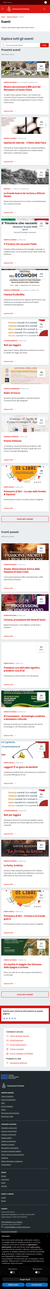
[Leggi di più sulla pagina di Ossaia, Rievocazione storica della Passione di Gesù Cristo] (10, 588)
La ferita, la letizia (13, 865)
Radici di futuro (12, 392)
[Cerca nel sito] (44, 8)
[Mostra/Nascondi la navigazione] (2, 9)
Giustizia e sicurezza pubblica (11, 1151)
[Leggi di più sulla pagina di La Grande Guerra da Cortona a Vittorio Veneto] (10, 212)
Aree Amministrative (8, 1099)
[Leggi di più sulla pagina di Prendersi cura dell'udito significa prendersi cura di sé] (10, 685)
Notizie (3, 1176)
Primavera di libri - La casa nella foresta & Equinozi (25, 493)
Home (3, 17)
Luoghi (3, 1197)
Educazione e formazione (9, 1148)
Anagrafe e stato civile (9, 1128)
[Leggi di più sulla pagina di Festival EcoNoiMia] (10, 313)
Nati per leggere (12, 344)
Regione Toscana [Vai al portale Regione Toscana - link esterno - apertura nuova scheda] (7, 2)
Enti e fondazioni (7, 1106)
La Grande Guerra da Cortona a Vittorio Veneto (24, 194)
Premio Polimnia (12, 440)
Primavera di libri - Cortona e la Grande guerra (24, 917)
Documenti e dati (7, 1116)
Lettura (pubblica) (10, 340)
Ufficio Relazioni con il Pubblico (11, 1222)
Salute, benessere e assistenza (12, 1161)
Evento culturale (10, 82)
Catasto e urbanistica (8, 1141)
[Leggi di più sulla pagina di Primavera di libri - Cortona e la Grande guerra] (10, 933)
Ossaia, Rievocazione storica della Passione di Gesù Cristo (22, 570)
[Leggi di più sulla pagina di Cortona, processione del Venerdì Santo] (10, 636)
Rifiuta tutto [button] (13, 1285)
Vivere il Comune (12, 17)
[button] (47, 1236)
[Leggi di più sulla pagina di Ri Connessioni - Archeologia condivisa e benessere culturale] (10, 735)
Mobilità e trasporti (7, 1144)
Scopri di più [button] (25, 1279)
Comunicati (5, 1179)
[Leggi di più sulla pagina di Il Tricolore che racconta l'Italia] (10, 263)
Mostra (6, 189)
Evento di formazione (12, 290)
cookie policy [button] (35, 1247)
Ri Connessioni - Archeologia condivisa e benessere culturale (24, 717)
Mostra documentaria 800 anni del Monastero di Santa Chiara (22, 88)
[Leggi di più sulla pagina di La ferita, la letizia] (10, 884)
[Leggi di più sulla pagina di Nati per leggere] (10, 361)
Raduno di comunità (11, 436)
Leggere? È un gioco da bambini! (21, 766)
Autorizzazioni (6, 1164)
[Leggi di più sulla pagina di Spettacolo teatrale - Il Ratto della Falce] (10, 162)
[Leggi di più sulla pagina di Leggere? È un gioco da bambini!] (10, 783)
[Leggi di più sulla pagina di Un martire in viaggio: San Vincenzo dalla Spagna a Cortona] (10, 984)
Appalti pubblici (6, 1138)
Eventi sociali (9, 487)
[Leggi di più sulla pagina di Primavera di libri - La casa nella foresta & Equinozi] (10, 508)
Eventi (3, 1201)
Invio (44, 45)
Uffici (3, 1103)
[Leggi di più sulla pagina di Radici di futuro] (10, 409)
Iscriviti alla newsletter (9, 1231)
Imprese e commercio (8, 1134)
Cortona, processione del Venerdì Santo (25, 619)
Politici (3, 1109)
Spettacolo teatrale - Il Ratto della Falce (25, 142)
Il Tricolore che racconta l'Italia (20, 243)
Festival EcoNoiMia (14, 294)
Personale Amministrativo (10, 1113)
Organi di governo (7, 1096)
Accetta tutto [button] (36, 1285)
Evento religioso (10, 564)
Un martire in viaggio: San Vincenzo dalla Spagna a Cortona (23, 966)
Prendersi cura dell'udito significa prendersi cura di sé (22, 669)
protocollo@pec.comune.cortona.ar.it (17, 1227)
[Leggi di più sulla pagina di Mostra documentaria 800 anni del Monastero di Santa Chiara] (10, 111)
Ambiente (4, 1158)
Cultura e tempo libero (9, 1131)
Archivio (4, 1186)
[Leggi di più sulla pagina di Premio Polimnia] (10, 460)
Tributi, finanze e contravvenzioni (12, 1154)
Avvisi (3, 1182)
